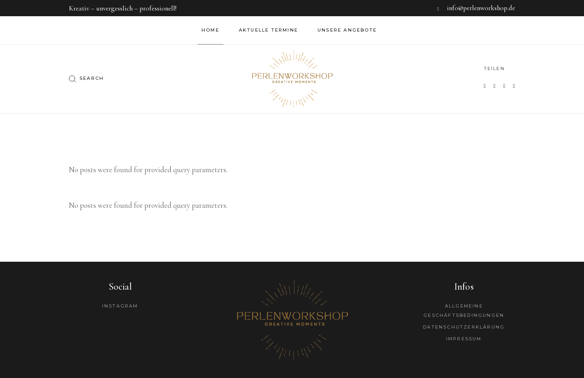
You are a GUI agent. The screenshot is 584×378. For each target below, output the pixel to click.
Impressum (464, 339)
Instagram (120, 306)
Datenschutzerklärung (464, 327)
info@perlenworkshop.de (481, 8)
